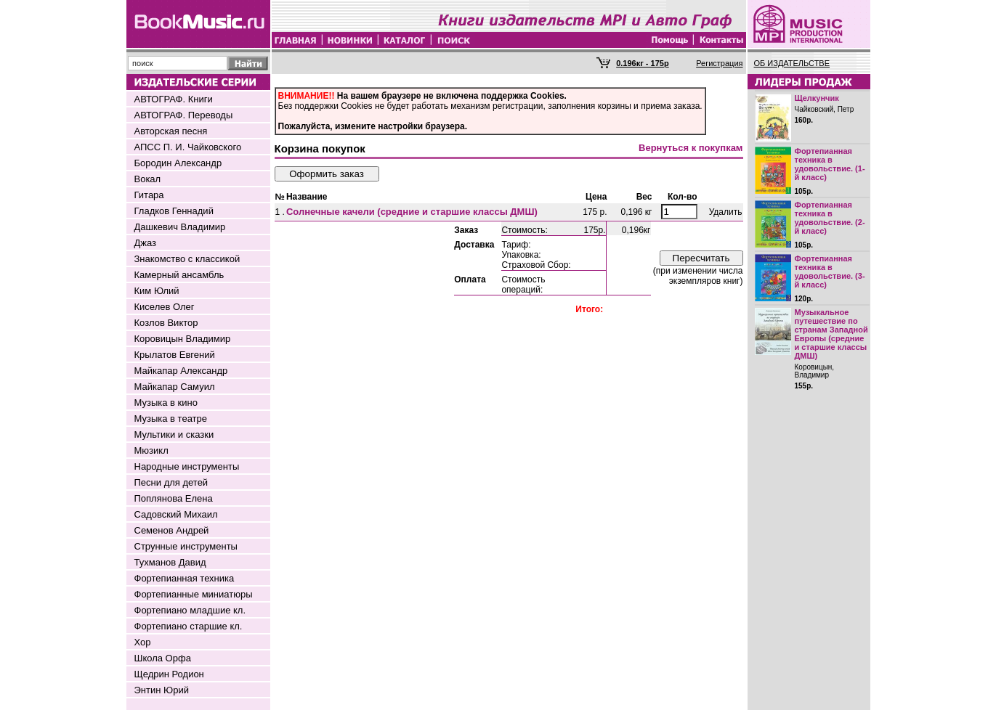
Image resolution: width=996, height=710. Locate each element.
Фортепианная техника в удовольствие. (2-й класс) (830, 217)
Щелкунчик (817, 98)
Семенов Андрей (171, 530)
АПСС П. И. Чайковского (188, 147)
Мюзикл (151, 450)
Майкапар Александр (181, 370)
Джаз (145, 242)
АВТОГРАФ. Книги (173, 99)
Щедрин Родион (169, 674)
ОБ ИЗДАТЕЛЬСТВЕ (792, 63)
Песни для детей (171, 482)
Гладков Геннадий (174, 210)
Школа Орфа (162, 658)
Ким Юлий (156, 290)
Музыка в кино (166, 402)
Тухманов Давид (170, 562)
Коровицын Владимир (182, 338)
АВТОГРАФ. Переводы (183, 115)
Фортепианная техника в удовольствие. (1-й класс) (830, 164)
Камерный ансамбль (179, 274)
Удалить (725, 212)
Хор (142, 642)
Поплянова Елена (173, 498)
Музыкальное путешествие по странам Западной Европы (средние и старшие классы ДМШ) (831, 334)
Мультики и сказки (174, 434)
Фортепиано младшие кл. (190, 610)
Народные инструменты (187, 466)
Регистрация (719, 63)
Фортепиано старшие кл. (188, 626)
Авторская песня (171, 131)
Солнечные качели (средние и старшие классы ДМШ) (412, 211)
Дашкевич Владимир (180, 226)
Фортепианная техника (184, 578)
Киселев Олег (164, 306)
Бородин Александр (178, 163)
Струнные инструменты (186, 546)
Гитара (149, 194)
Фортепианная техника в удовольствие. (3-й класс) (830, 271)
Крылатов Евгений (174, 354)
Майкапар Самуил (174, 386)
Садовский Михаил (176, 514)
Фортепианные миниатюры (193, 594)
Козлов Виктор (166, 322)
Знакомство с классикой (187, 258)
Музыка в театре (171, 418)
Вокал (147, 179)
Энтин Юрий (161, 690)
